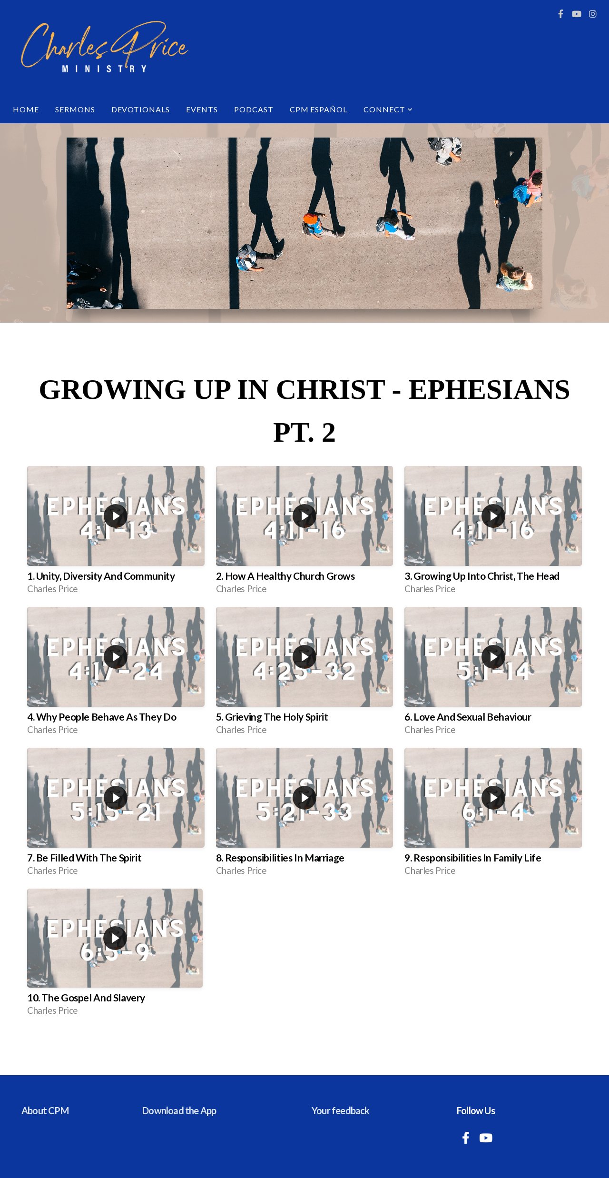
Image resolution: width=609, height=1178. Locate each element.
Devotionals (140, 109)
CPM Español (319, 109)
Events (202, 109)
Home (26, 109)
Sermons (75, 109)
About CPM (45, 1110)
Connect (388, 109)
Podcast (254, 109)
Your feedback (341, 1110)
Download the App (179, 1110)
